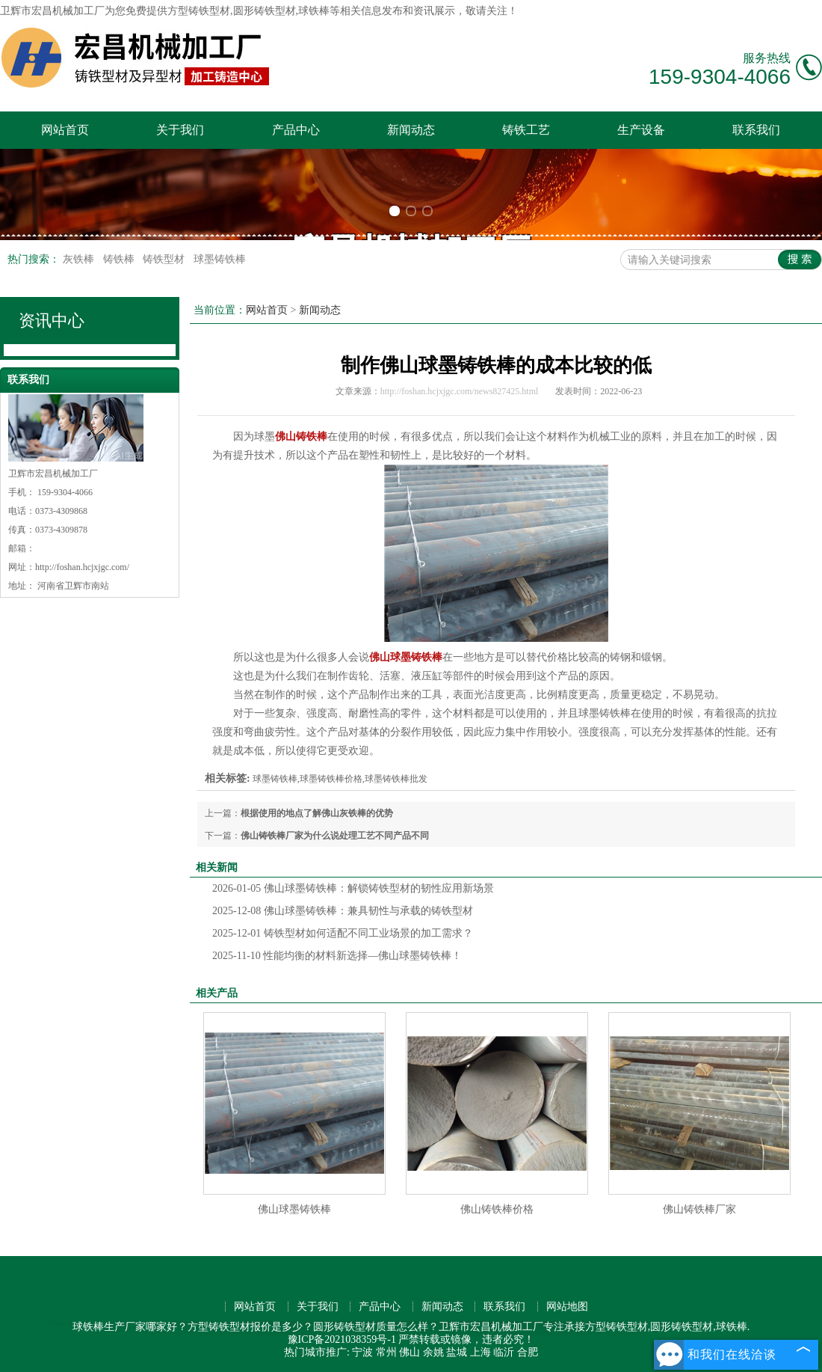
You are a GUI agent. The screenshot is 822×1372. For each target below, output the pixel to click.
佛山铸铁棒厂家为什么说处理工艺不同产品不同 (335, 835)
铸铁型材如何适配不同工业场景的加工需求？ (342, 933)
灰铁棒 (80, 259)
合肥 (527, 1352)
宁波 (362, 1352)
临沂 (503, 1352)
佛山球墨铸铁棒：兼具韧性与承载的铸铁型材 (342, 910)
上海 (480, 1352)
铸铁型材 (165, 259)
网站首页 (65, 129)
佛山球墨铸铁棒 (294, 1209)
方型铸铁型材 (198, 10)
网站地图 (567, 1306)
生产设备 (641, 129)
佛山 (409, 1352)
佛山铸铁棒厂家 (699, 1209)
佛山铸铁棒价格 (497, 1209)
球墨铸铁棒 (220, 259)
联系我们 (756, 129)
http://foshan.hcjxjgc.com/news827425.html (459, 391)
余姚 (433, 1352)
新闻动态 (411, 129)
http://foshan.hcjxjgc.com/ (82, 567)
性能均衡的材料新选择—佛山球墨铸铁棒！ (337, 955)
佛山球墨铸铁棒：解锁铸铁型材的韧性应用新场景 (353, 888)
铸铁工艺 (526, 129)
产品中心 (296, 129)
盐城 (456, 1352)
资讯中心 (51, 320)
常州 (386, 1352)
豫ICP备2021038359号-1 (342, 1339)
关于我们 (180, 129)
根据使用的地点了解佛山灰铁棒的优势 (317, 813)
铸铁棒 (120, 259)
